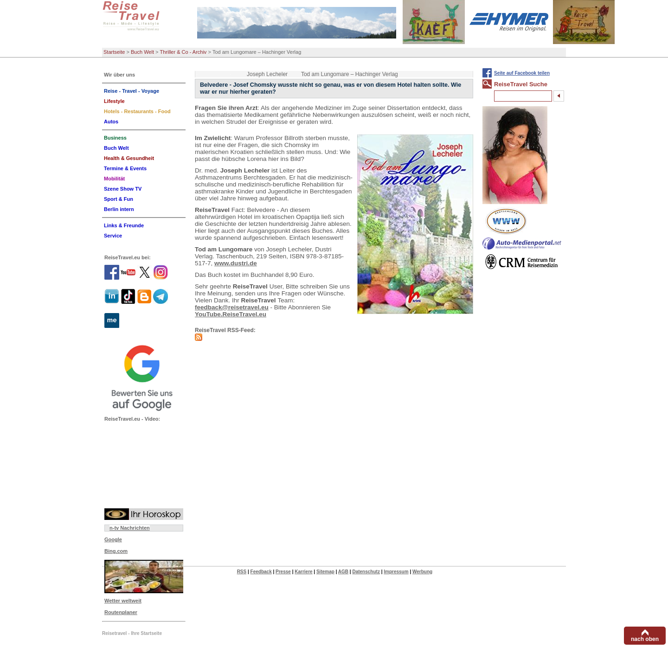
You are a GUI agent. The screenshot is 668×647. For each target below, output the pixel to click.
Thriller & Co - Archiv (183, 52)
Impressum (396, 571)
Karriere (303, 571)
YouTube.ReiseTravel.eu (230, 314)
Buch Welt (142, 52)
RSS (242, 571)
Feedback (261, 571)
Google (113, 539)
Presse (283, 571)
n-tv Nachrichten (129, 528)
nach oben (645, 639)
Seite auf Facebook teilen (522, 73)
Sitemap (325, 571)
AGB (343, 571)
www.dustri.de (235, 263)
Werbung (422, 571)
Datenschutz (365, 571)
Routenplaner (120, 612)
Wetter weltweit (122, 600)
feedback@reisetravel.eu (232, 307)
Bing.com (116, 551)
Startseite (114, 52)
